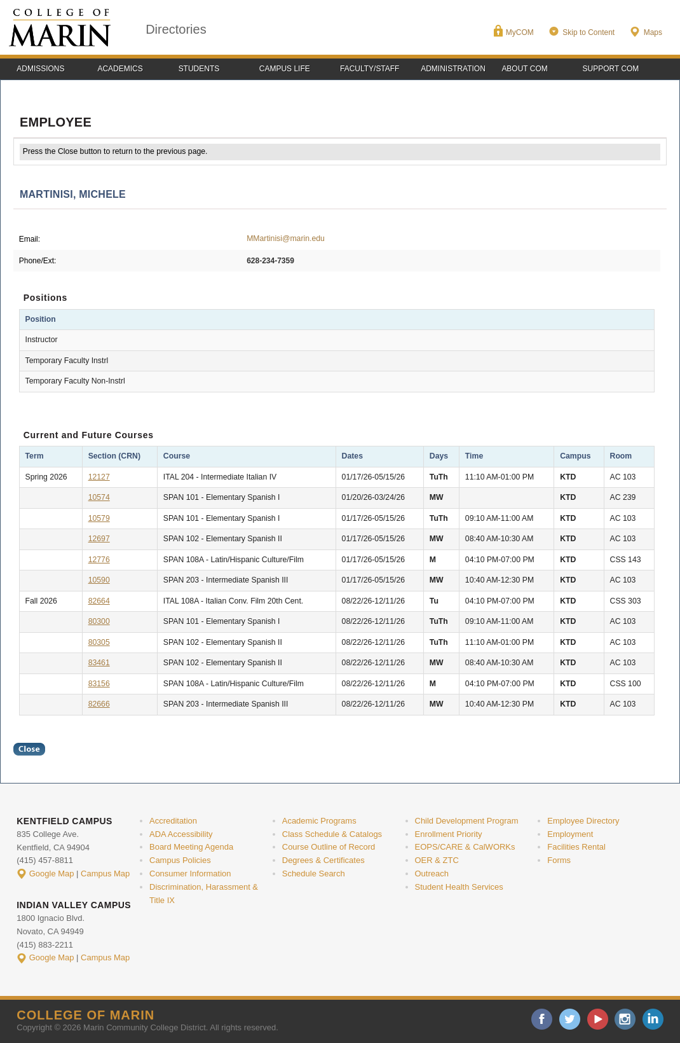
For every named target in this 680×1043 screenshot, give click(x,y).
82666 (99, 704)
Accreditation (173, 820)
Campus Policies (180, 860)
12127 (99, 477)
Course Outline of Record (329, 847)
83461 (99, 662)
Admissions (40, 68)
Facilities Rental (576, 847)
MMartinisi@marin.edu (286, 238)
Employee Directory (583, 820)
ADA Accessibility (181, 834)
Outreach (432, 873)
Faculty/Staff (369, 68)
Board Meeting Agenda (191, 847)
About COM (524, 68)
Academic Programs (319, 820)
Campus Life (284, 68)
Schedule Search (313, 873)
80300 (99, 621)
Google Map (51, 873)
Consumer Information (190, 873)
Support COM (611, 68)
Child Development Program (467, 820)
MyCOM (520, 32)
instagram (625, 1019)
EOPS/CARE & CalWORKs (465, 847)
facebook (541, 1019)
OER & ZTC (437, 860)
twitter (569, 1019)
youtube (597, 1019)
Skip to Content (588, 32)
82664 (99, 601)
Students (199, 68)
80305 (99, 642)
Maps (653, 32)
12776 (99, 559)
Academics (119, 68)
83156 (99, 683)
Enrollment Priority (448, 834)
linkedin (653, 1019)
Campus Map (105, 873)
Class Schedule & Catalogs (332, 834)
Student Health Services (459, 887)
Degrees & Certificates (323, 860)
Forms (559, 860)
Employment (570, 834)
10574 (99, 497)
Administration (453, 68)
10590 (99, 580)
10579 (99, 518)
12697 (99, 538)
